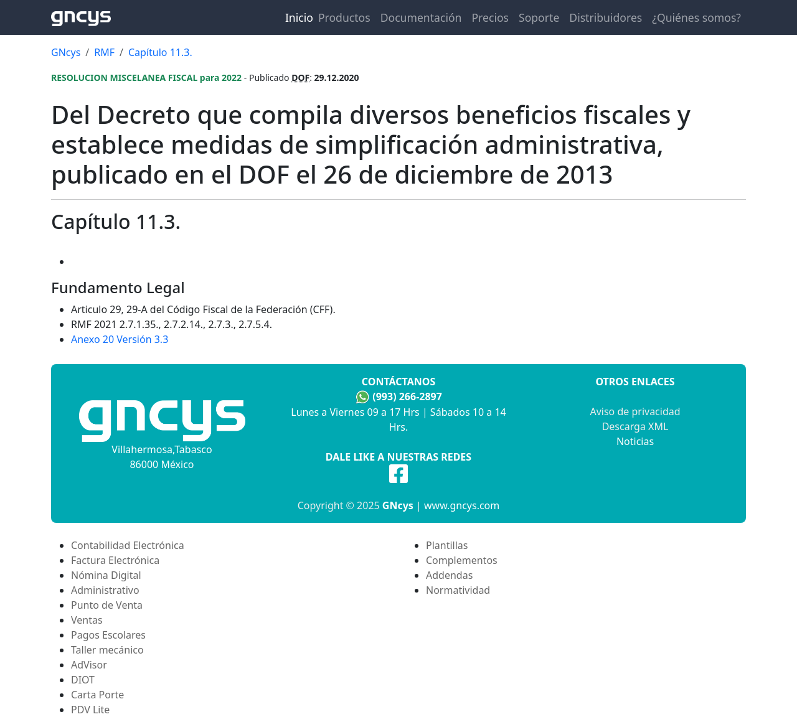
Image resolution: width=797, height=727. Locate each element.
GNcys (397, 505)
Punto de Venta (107, 605)
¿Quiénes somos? (696, 17)
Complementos (462, 560)
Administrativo (105, 590)
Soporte (539, 17)
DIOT (83, 680)
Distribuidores (605, 17)
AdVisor (89, 665)
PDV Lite (90, 709)
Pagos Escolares (108, 635)
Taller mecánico (107, 650)
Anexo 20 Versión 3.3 (119, 339)
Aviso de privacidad (635, 411)
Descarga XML (635, 426)
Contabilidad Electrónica (127, 545)
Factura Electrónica (115, 560)
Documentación (421, 17)
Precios (490, 17)
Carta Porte (97, 694)
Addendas (449, 575)
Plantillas (447, 545)
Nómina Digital (106, 575)
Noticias (635, 441)
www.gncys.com (461, 505)
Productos (344, 17)
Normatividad (458, 590)
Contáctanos (398, 381)
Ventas (87, 620)
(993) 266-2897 (407, 396)
